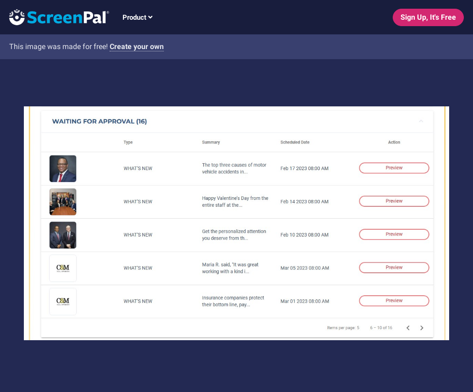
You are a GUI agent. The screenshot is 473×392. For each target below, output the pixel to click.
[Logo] (54, 16)
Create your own (137, 46)
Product (137, 17)
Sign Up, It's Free (428, 17)
